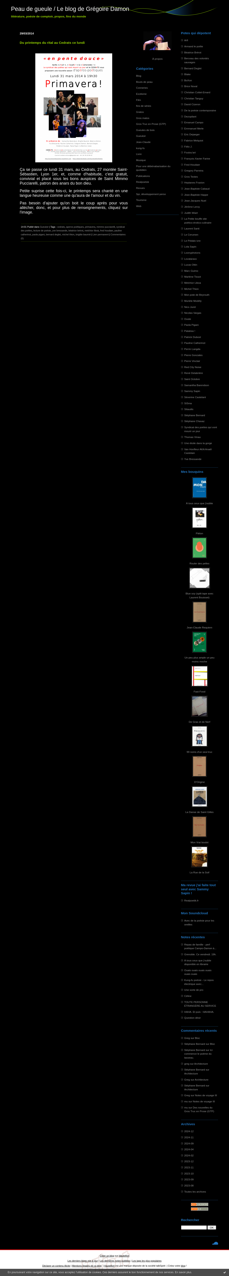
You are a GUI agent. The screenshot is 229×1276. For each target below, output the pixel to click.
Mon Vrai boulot (200, 842)
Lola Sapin (190, 246)
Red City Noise (192, 367)
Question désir (192, 1017)
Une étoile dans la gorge (198, 443)
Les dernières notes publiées (115, 1260)
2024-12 (189, 1131)
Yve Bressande (193, 459)
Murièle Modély (193, 300)
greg (187, 1063)
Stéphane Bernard (194, 415)
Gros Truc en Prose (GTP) (151, 123)
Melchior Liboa (192, 282)
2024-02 (189, 1155)
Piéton (199, 533)
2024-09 (189, 1143)
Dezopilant (190, 116)
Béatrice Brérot (192, 52)
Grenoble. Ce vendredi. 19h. (200, 954)
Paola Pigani (191, 324)
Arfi (186, 40)
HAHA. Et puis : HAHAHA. (199, 1011)
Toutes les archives (195, 1191)
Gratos (140, 111)
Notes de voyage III (206, 1095)
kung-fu (140, 148)
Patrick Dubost (192, 337)
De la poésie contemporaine (200, 110)
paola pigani (38, 234)
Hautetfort (124, 1255)
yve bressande (59, 230)
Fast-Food (199, 691)
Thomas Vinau (192, 437)
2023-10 (189, 1173)
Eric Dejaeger (192, 134)
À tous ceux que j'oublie (199, 503)
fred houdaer (106, 230)
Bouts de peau (144, 81)
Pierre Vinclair (192, 361)
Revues (140, 188)
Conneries (142, 87)
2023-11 (189, 1167)
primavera (90, 227)
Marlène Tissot (192, 276)
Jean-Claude (143, 142)
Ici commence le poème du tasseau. (198, 1054)
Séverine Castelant (195, 397)
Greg (187, 1038)
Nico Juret (190, 306)
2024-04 (189, 1149)
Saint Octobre (192, 379)
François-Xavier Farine (197, 158)
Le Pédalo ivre (192, 240)
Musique (141, 160)
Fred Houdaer (192, 164)
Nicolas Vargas (192, 312)
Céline (188, 995)
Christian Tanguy (193, 98)
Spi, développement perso (151, 194)
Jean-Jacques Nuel (195, 200)
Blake (187, 74)
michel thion (68, 234)
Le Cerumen (191, 234)
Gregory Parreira (194, 170)
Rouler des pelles (199, 563)
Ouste (187, 318)
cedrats (61, 227)
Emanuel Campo (194, 122)
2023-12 (189, 1161)
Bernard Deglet (193, 68)
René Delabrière (193, 373)
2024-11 (189, 1137)
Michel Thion (191, 288)
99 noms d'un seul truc (199, 751)
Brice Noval (190, 86)
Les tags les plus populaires (147, 1260)
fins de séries (143, 105)
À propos (157, 58)
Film (138, 99)
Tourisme (141, 200)
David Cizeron (192, 104)
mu (186, 1101)
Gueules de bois (145, 130)
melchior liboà (92, 230)
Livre (139, 154)
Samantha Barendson (196, 385)
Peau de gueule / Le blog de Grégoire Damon (70, 9)
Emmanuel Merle (194, 128)
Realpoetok (142, 181)
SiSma (188, 403)
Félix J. (188, 146)
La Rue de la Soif (199, 872)
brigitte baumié (83, 234)
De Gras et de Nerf (199, 721)
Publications (143, 176)
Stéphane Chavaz (194, 421)
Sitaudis (188, 409)
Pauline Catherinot (194, 342)
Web (138, 206)
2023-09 (189, 1179)
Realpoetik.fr (191, 900)
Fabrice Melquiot (193, 140)
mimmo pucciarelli (106, 227)
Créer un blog (107, 1255)
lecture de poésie (42, 230)
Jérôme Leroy (192, 206)
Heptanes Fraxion (194, 182)
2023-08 (189, 1185)
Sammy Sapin (192, 391)
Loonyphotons (192, 252)
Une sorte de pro (194, 989)
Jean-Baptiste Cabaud (197, 188)
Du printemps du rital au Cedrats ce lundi (52, 42)
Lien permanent (101, 234)
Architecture (201, 1063)
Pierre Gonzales (193, 355)
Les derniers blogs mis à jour (83, 1260)
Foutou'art (190, 152)
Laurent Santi (192, 228)
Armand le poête (193, 46)
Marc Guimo (191, 270)
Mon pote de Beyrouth (197, 294)
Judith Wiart (191, 212)
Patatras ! (189, 330)
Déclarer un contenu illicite (56, 1265)
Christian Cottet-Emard (197, 92)
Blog (138, 75)
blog (183, 1265)
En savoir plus (183, 1272)
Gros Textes (191, 176)
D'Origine (199, 782)
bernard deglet (53, 234)
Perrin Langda (192, 349)
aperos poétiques (75, 227)
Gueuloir (141, 135)
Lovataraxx (190, 258)
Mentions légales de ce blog (87, 1265)
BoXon (188, 80)
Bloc (197, 1038)
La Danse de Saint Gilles (199, 812)
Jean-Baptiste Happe (196, 194)
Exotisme (141, 93)
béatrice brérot (75, 230)
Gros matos (142, 118)
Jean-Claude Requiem (199, 627)
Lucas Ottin (190, 264)
